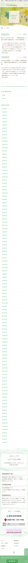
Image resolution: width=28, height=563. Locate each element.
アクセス (16, 546)
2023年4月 (4, 157)
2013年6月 (4, 442)
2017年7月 (4, 312)
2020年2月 (4, 215)
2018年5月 (4, 283)
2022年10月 (5, 176)
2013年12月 (5, 423)
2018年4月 (4, 287)
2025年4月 (4, 108)
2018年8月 (4, 274)
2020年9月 (4, 196)
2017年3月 (4, 325)
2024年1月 (4, 138)
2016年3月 (4, 364)
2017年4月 (4, 322)
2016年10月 (5, 342)
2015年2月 (4, 381)
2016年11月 (5, 338)
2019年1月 (4, 257)
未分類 (24, 34)
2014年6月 (4, 403)
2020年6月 (4, 206)
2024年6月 (4, 121)
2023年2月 (4, 163)
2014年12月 (5, 387)
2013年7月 (4, 439)
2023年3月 (4, 160)
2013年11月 (5, 426)
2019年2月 (4, 254)
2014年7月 (4, 400)
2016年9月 (4, 345)
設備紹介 (3, 546)
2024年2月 (4, 134)
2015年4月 (4, 377)
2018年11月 (5, 264)
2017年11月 (5, 300)
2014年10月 (5, 393)
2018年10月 (5, 267)
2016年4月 (4, 361)
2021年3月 (4, 186)
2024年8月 (4, 115)
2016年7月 (4, 351)
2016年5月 (4, 358)
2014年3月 (4, 413)
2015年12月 (5, 368)
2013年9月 (4, 432)
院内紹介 (16, 543)
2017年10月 (5, 303)
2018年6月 (4, 280)
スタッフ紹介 (4, 543)
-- (15, 459)
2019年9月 (4, 232)
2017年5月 (4, 319)
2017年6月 (4, 316)
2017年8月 (4, 309)
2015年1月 (4, 384)
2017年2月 (4, 329)
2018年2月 (4, 293)
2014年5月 (4, 406)
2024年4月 (4, 128)
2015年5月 (4, 374)
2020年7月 (4, 202)
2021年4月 (4, 183)
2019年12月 (5, 222)
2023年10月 (5, 147)
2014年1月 (4, 419)
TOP (26, 561)
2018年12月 (5, 261)
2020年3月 (4, 212)
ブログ (3, 548)
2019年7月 (4, 238)
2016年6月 (4, 355)
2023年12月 (5, 141)
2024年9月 (4, 112)
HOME (2, 28)
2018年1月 (4, 296)
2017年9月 (4, 306)
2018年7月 (4, 277)
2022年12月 (5, 170)
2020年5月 (4, 209)
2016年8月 (4, 348)
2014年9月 (4, 397)
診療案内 (16, 540)
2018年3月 (4, 290)
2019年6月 (4, 241)
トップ (2, 540)
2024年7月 (4, 118)
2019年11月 (5, 225)
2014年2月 (4, 416)
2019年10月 (5, 228)
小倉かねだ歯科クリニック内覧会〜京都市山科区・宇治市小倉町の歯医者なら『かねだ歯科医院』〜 (14, 62)
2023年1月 (4, 167)
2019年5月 (4, 244)
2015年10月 (5, 371)
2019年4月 (4, 248)
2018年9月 (4, 270)
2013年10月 (5, 429)
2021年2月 (4, 189)
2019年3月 (4, 251)
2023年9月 (4, 151)
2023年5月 (4, 154)
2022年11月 (5, 173)
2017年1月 (4, 332)
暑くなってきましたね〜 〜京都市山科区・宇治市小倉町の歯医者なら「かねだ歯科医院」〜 (14, 38)
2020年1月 (4, 219)
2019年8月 (4, 235)
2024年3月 (4, 131)
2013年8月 (4, 436)
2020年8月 (4, 199)
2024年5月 (4, 125)
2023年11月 (5, 144)
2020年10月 (5, 193)
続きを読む (5, 52)
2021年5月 (4, 180)
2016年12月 (5, 335)
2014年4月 (4, 410)
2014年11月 (5, 390)
